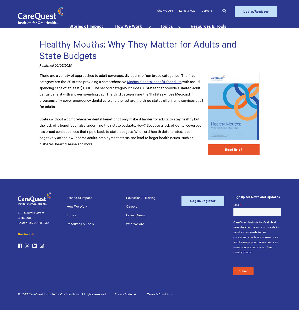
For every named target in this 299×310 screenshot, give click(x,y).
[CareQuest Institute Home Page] (41, 23)
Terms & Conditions (160, 295)
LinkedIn (34, 245)
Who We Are (165, 11)
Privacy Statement (126, 295)
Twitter (27, 245)
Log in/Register (256, 12)
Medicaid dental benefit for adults (154, 82)
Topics (71, 216)
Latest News (187, 11)
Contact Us (26, 234)
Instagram (42, 245)
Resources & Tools (80, 224)
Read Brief (233, 150)
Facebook (20, 245)
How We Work (77, 207)
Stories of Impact (79, 198)
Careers (207, 11)
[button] (224, 10)
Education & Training (141, 198)
